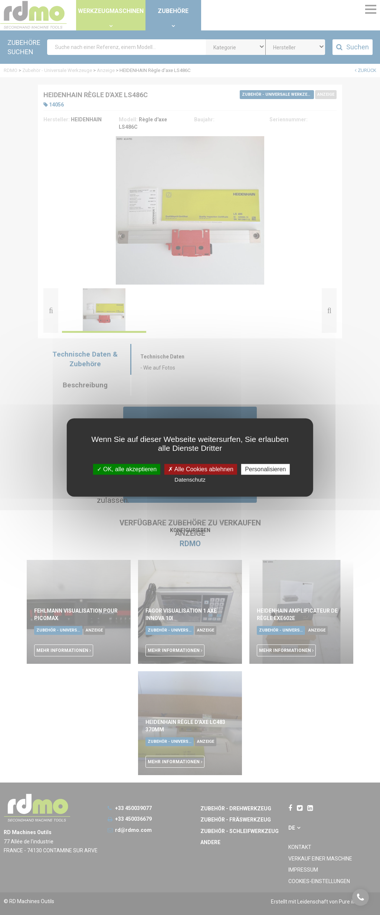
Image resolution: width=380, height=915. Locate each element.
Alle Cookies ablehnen (200, 469)
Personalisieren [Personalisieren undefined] (265, 469)
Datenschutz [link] (189, 480)
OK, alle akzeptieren (127, 469)
